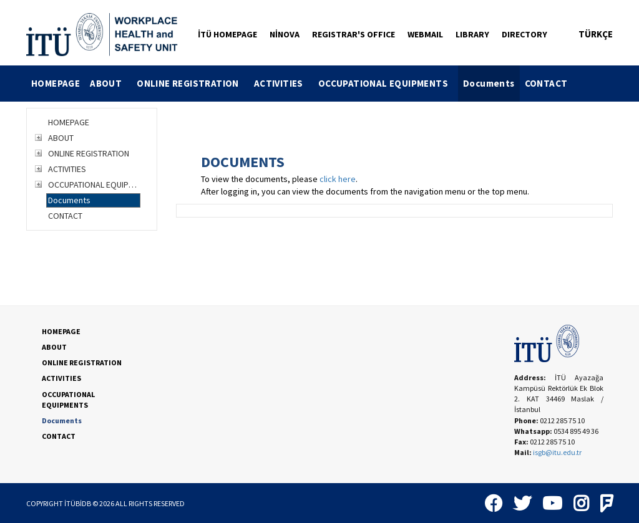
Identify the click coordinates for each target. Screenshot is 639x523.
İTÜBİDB (77, 503)
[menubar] (299, 83)
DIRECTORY (524, 34)
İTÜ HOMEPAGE (227, 34)
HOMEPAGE (55, 83)
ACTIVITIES (283, 83)
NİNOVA (285, 34)
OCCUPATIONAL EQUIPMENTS (388, 83)
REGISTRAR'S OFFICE (353, 34)
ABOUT (111, 83)
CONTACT (546, 83)
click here (338, 179)
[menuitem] (55, 83)
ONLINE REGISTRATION (193, 83)
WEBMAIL (425, 34)
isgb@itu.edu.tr (557, 452)
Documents (489, 83)
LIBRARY (472, 34)
